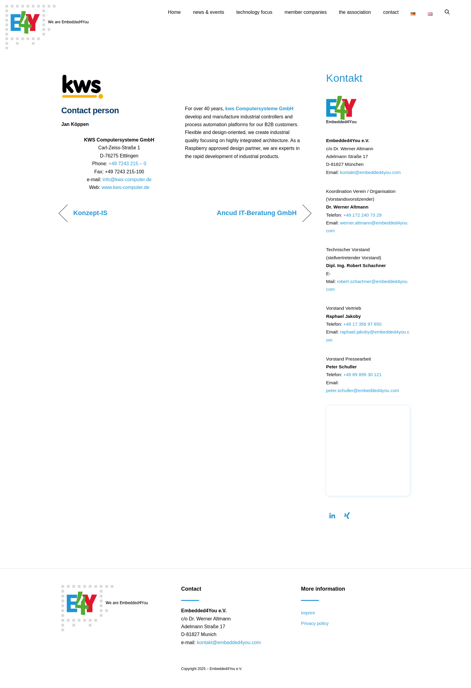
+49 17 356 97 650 (362, 324)
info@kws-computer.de (126, 179)
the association (355, 12)
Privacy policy (315, 623)
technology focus (254, 12)
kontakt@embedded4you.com (370, 172)
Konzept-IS (90, 213)
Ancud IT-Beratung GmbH (257, 213)
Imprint (308, 612)
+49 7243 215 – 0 (127, 163)
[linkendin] (332, 514)
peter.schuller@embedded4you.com (362, 390)
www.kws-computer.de (125, 187)
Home (174, 12)
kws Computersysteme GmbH (259, 108)
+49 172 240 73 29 (362, 215)
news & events (208, 12)
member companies (305, 12)
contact (391, 12)
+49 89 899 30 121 (362, 374)
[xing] (347, 514)
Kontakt (344, 78)
